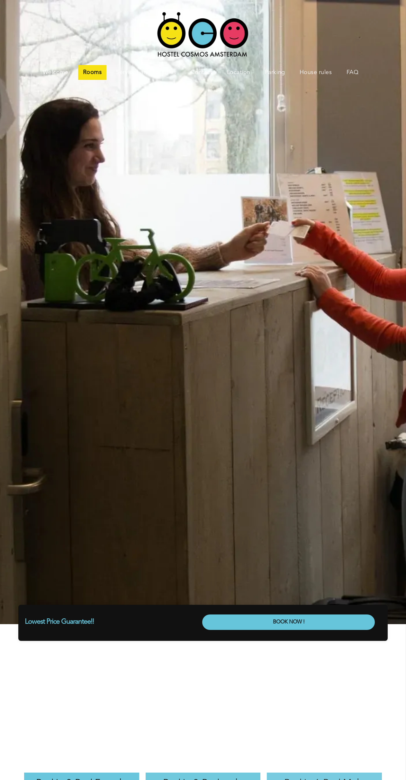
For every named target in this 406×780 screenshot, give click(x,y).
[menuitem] (58, 72)
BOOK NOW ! (288, 622)
